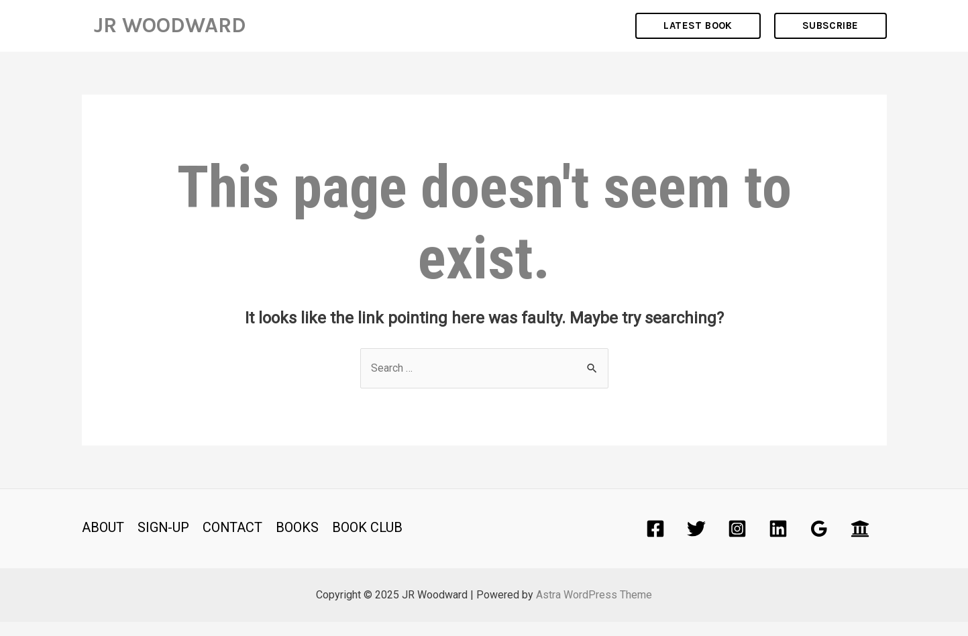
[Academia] (860, 542)
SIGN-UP (164, 541)
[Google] (819, 542)
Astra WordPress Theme (594, 608)
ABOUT (103, 541)
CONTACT (233, 541)
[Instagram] (737, 542)
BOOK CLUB (368, 541)
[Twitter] (696, 542)
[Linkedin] (778, 542)
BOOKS (298, 541)
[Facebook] (655, 542)
